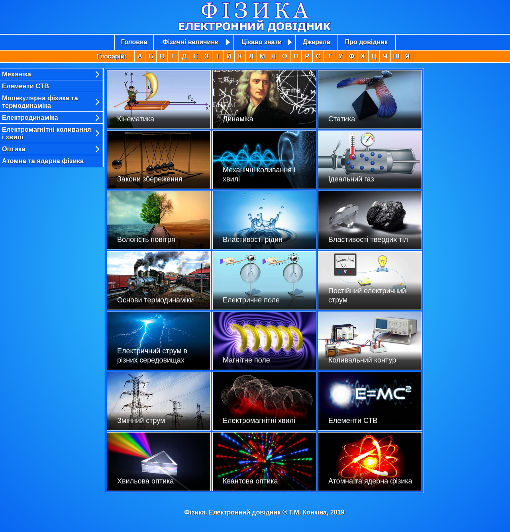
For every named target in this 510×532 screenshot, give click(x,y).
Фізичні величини (191, 42)
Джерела (316, 42)
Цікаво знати (261, 42)
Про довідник (366, 42)
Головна (134, 42)
